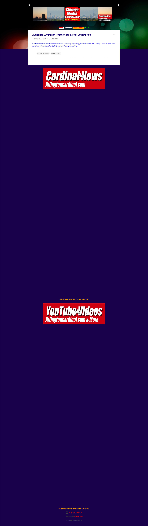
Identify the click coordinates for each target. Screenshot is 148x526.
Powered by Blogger (74, 512)
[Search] (118, 5)
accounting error (43, 53)
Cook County (55, 53)
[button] (114, 35)
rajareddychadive (78, 516)
